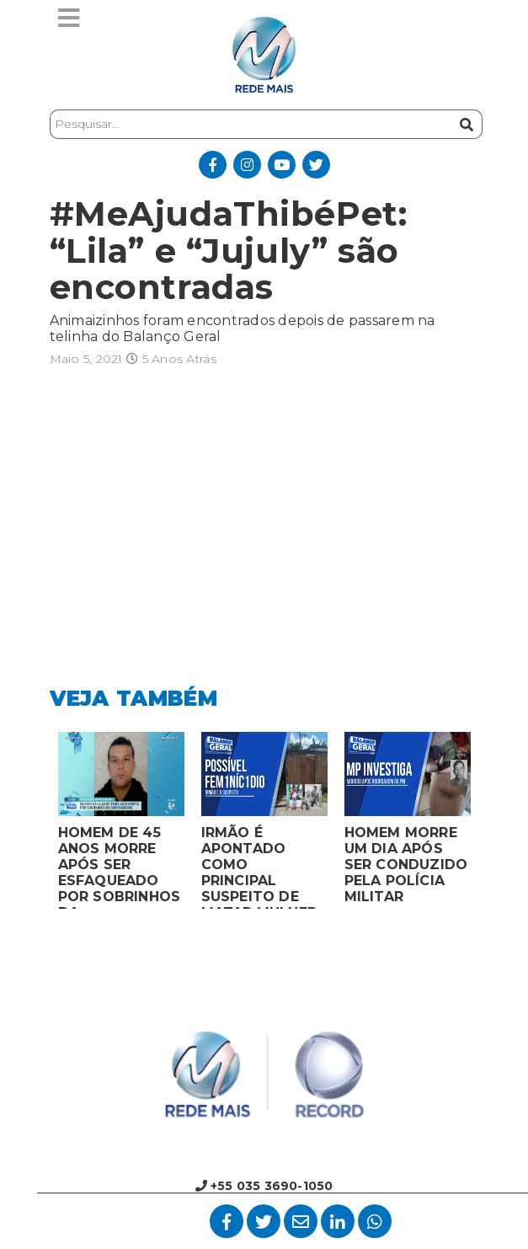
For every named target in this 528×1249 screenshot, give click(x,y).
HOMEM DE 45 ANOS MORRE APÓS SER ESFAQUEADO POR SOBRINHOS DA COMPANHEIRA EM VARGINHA (119, 867)
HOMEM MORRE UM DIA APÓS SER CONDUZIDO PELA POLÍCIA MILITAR (406, 865)
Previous (37, 824)
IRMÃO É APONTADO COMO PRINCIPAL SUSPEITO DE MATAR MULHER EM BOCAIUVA (259, 867)
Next (491, 824)
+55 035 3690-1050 (264, 1185)
